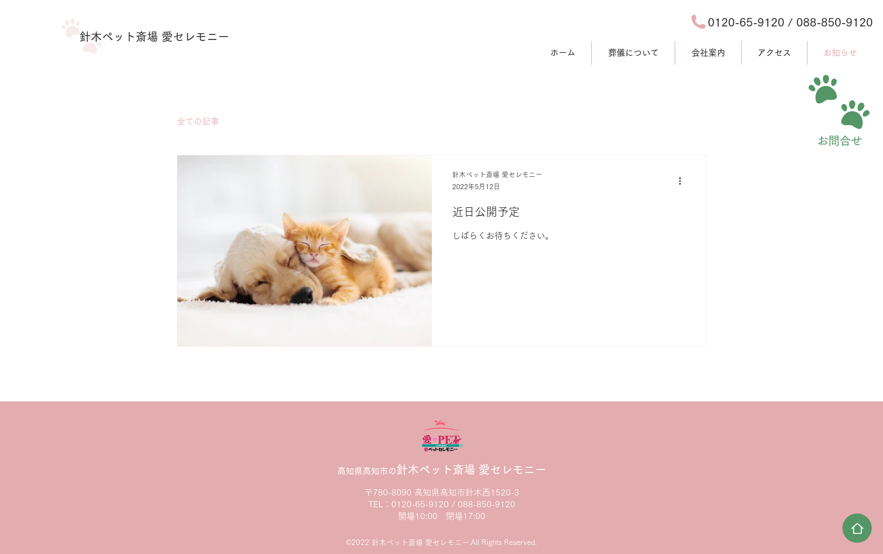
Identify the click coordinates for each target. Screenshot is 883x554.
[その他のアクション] (683, 181)
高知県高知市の (441, 471)
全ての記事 (198, 121)
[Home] (857, 528)
